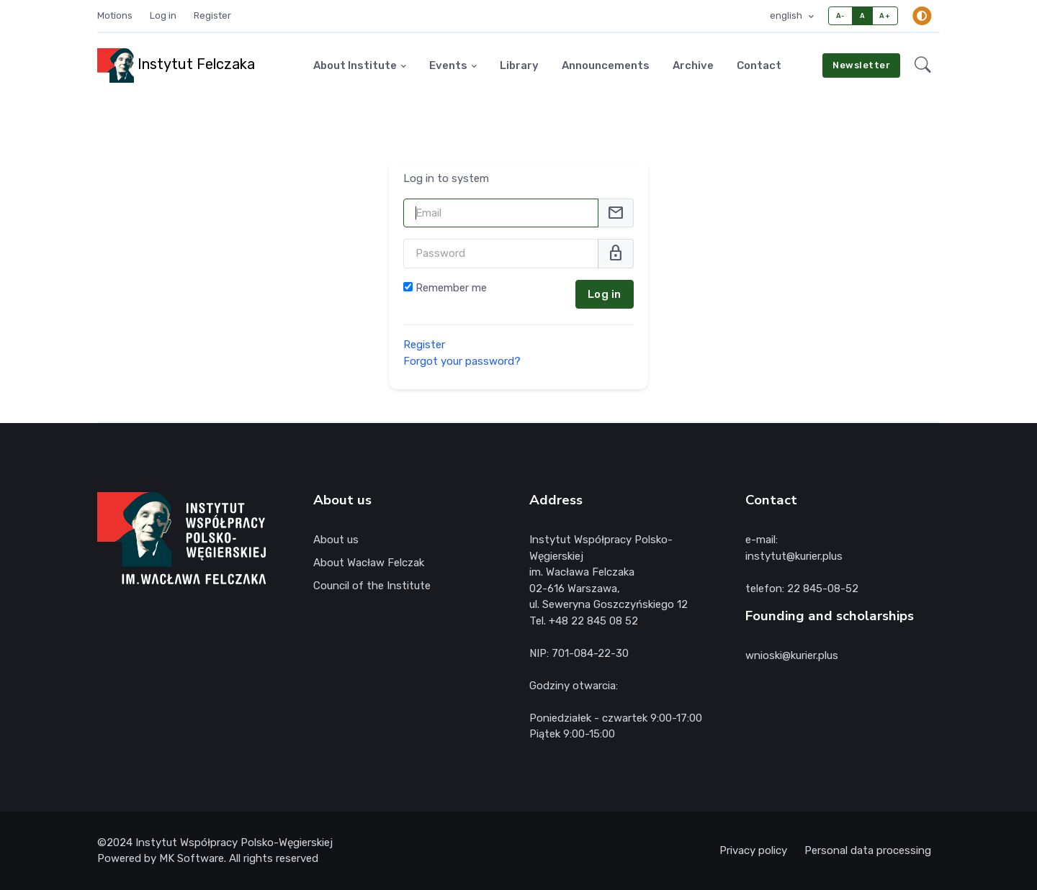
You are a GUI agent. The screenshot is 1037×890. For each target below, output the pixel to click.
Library (519, 65)
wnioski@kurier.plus (791, 655)
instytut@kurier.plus (794, 556)
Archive (693, 65)
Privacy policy (753, 850)
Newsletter (861, 65)
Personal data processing (867, 850)
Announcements (606, 65)
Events (448, 65)
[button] (923, 65)
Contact (759, 65)
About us (336, 539)
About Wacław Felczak (368, 562)
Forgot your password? (462, 360)
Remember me (451, 287)
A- (840, 15)
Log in (163, 15)
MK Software (191, 858)
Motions (115, 15)
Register (212, 15)
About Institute (355, 65)
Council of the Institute (372, 585)
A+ (884, 15)
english (787, 15)
